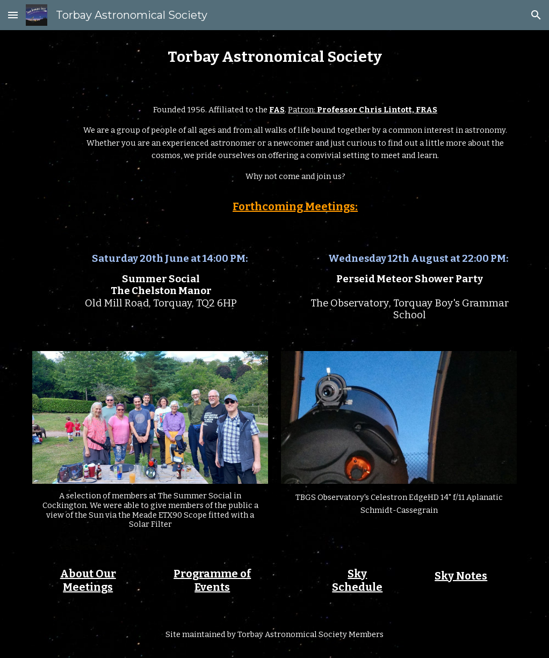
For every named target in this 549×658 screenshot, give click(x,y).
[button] (13, 15)
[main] (274, 56)
